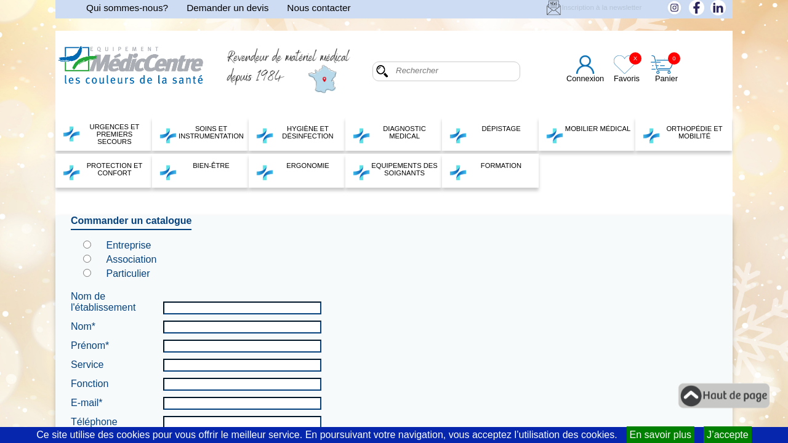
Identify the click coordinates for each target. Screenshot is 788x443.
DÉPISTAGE (485, 134)
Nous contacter (318, 7)
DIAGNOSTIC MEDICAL (389, 134)
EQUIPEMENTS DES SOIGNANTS (395, 171)
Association (131, 259)
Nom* (83, 326)
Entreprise (128, 245)
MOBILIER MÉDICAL (587, 134)
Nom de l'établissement (103, 302)
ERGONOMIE (292, 171)
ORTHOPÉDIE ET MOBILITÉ (682, 134)
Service (87, 364)
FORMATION (485, 171)
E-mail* (87, 402)
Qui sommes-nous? (127, 7)
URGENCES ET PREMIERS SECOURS (100, 134)
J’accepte (728, 434)
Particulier (128, 273)
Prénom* (90, 345)
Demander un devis (227, 7)
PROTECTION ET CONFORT (102, 171)
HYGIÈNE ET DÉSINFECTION (294, 134)
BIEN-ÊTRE (194, 171)
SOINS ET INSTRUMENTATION (201, 134)
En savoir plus (661, 434)
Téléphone (94, 422)
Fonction (89, 383)
